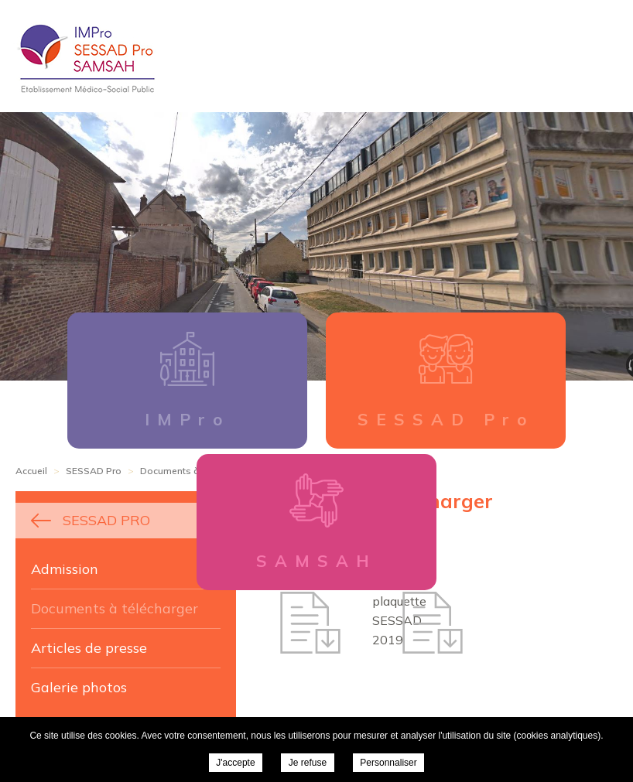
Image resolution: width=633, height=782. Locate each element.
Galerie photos (79, 687)
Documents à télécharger (114, 608)
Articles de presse (89, 648)
